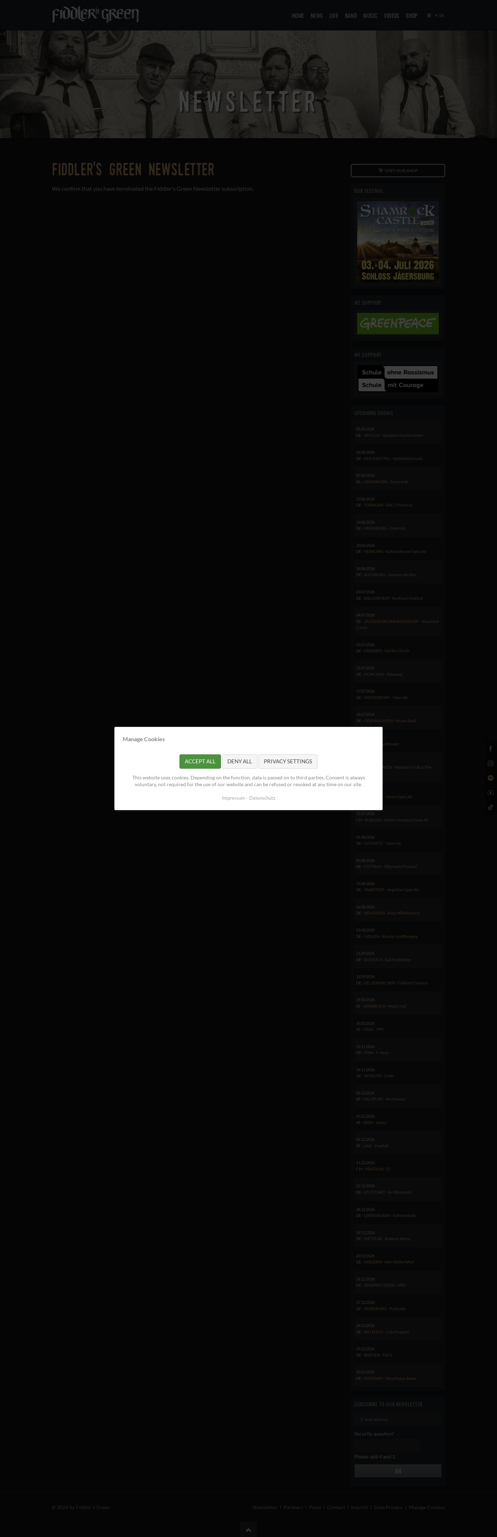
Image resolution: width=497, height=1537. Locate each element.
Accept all (200, 761)
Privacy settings (288, 761)
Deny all (239, 761)
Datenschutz (262, 798)
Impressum (233, 798)
